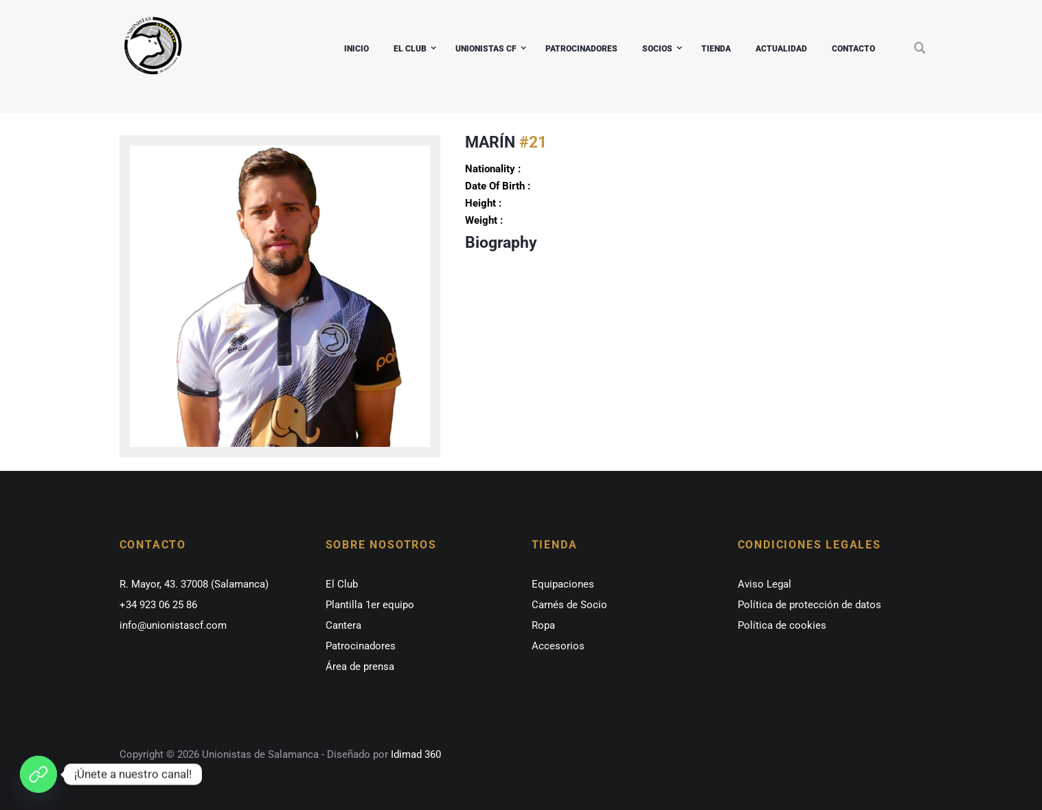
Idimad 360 (414, 754)
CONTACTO (853, 49)
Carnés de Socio (569, 605)
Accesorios (558, 646)
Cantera (343, 625)
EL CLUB (410, 49)
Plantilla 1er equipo (370, 605)
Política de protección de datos (809, 605)
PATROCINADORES (581, 49)
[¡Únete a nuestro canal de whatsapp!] (38, 774)
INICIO (356, 49)
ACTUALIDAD (781, 49)
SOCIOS (657, 49)
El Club (342, 584)
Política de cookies (782, 625)
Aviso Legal (764, 584)
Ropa (543, 625)
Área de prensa (360, 666)
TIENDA (716, 49)
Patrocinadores (361, 646)
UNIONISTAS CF (486, 49)
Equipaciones (563, 584)
